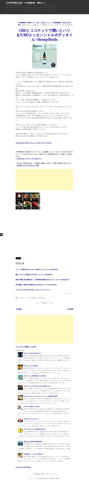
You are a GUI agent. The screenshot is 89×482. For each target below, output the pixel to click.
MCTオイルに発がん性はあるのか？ (32, 353)
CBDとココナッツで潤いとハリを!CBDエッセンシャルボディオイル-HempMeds (44, 35)
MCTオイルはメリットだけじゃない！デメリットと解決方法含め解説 (40, 396)
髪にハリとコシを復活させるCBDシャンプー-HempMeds (34, 274)
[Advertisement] (44, 179)
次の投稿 (18, 309)
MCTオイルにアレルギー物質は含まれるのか (35, 429)
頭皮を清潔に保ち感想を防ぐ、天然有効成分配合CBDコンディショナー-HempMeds (42, 279)
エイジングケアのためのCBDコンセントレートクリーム (33, 290)
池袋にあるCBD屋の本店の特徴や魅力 (33, 441)
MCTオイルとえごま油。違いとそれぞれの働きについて (37, 386)
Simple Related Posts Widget (66, 293)
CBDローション (25, 298)
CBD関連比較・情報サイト (39, 474)
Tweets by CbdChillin (23, 467)
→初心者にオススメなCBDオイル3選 (27, 165)
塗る (44, 298)
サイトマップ (52, 474)
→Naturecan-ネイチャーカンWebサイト (29, 159)
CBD (19, 298)
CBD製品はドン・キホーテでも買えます (33, 454)
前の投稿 (70, 309)
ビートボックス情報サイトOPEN (26, 347)
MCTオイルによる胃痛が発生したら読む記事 (35, 376)
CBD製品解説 (32, 298)
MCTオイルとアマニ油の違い (31, 365)
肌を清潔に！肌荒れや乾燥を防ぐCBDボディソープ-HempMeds (36, 285)
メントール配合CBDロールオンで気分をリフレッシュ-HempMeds (37, 269)
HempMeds (39, 298)
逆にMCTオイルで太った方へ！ (31, 419)
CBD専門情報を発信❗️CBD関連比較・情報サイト (26, 3)
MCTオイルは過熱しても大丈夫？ (32, 406)
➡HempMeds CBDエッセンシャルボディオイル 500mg (33, 143)
